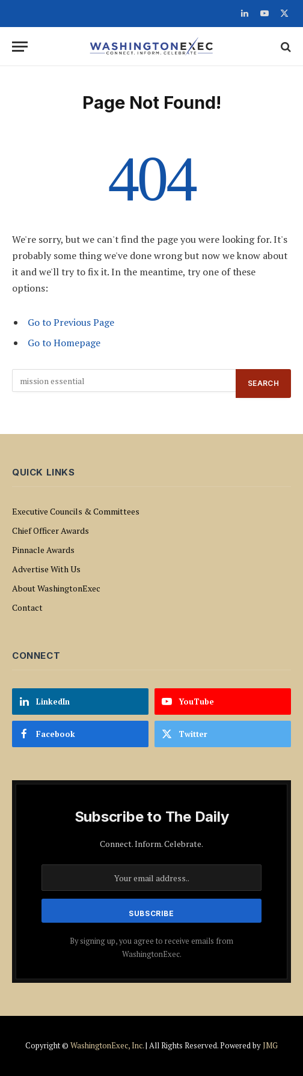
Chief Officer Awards (50, 530)
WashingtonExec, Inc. (107, 1045)
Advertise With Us (46, 569)
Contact (27, 607)
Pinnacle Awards (43, 549)
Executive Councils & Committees (75, 511)
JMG (270, 1045)
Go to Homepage (64, 342)
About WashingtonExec (56, 588)
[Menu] (20, 46)
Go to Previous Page (71, 322)
